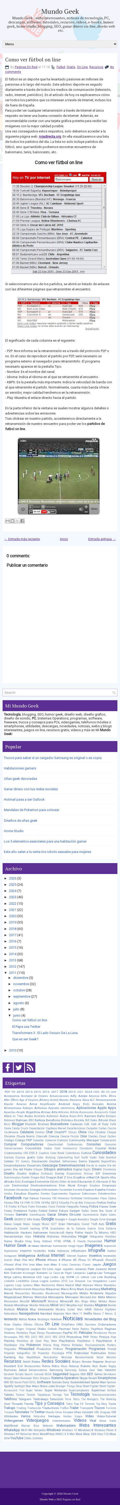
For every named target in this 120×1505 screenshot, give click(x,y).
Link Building (106, 1277)
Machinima (48, 1285)
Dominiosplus (12, 1177)
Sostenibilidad (80, 1382)
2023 (12, 897)
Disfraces (47, 1173)
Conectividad (55, 1144)
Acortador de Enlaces (34, 1096)
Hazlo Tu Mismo (97, 1232)
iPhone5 (98, 1260)
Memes (28, 1297)
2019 (12, 922)
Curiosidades (104, 1152)
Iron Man (36, 1264)
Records (111, 1357)
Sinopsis (45, 1378)
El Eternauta (100, 1181)
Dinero (97, 1169)
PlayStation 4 (106, 1341)
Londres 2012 (59, 1281)
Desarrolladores (15, 1165)
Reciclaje (66, 1357)
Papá (32, 1333)
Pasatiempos (54, 1333)
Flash (23, 1206)
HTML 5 (69, 1241)
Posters (111, 1345)
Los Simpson (77, 1281)
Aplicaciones (86, 1108)
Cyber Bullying (46, 1157)
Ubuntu (49, 1412)
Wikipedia (40, 1430)
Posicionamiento (95, 1345)
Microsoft (38, 1301)
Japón (96, 1264)
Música (22, 1309)
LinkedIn (9, 1281)
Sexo (16, 1378)
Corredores (86, 1148)
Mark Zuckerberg (88, 1289)
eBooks (9, 1181)
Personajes (10, 1337)
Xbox (79, 1434)
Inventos (95, 1256)
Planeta (9, 1341)
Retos (46, 1366)
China (82, 1132)
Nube (7, 1324)
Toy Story (101, 1404)
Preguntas (10, 1349)
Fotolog (84, 1206)
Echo (18, 1181)
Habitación (11, 1232)
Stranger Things (65, 1386)
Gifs (29, 1219)
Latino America (24, 1277)
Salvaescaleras (38, 1370)
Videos (80, 1420)
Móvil (54, 1305)
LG (77, 1277)
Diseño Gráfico (28, 1173)
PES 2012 (31, 1337)
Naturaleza (11, 1313)
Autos (64, 1116)
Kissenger (29, 1273)
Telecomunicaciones (104, 1394)
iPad (17, 1260)
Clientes (93, 1136)
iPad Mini (28, 1260)
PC (76, 1333)
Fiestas (8, 1202)
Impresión (110, 1246)
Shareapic (26, 1378)
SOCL (32, 1382)
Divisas (88, 1173)
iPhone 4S (69, 1260)
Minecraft (66, 1301)
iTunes (86, 1264)
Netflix (88, 1313)
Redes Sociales (56, 1361)
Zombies (37, 1438)
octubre (19, 990)
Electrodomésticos (44, 1185)
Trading (21, 1408)
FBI (54, 1198)
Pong (56, 1345)
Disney (59, 1173)
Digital (77, 1169)
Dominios (109, 1173)
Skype (83, 1378)
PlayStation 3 (85, 1341)
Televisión (56, 1399)
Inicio (64, 539)
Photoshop (74, 1337)
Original (31, 1329)
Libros (85, 1277)
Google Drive (97, 1219)
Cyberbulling (65, 1157)
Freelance (20, 1211)
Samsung (56, 1370)
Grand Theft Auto (93, 1224)
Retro (55, 1366)
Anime (111, 1104)
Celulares (27, 1132)
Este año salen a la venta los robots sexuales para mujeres (47, 852)
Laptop (91, 1273)
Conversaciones (13, 1148)
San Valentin (106, 1370)
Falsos (34, 1198)
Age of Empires (28, 1100)
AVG (80, 1116)
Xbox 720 (103, 1434)
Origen (20, 1329)
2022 (12, 903)
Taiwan (20, 1394)
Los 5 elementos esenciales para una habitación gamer (45, 841)
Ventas (67, 1416)
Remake (86, 1361)
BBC (31, 1120)
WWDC (59, 1434)
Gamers (22, 1214)
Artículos (63, 1112)
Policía (47, 1345)
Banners (90, 1116)
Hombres (110, 1236)
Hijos (28, 1236)
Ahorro (44, 1100)
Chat (49, 1132)
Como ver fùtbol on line (33, 59)
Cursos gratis (25, 1157)
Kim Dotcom (13, 1273)
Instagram (10, 1256)
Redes (36, 1361)
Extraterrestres (107, 1193)
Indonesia (63, 1251)
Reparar (98, 1361)
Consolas (93, 1144)
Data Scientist (107, 1157)
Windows (53, 1430)
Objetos (17, 1324)
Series (98, 1374)
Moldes (102, 1301)
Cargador (92, 1128)
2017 (12, 935)
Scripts (19, 1374)
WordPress (47, 1434)
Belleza (40, 1120)
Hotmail (47, 1241)
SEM (83, 1374)
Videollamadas (61, 1421)
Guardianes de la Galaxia (67, 1228)
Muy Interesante (42, 1309)
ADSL (104, 1096)
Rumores (10, 1370)
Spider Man (98, 1382)
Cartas (102, 1128)
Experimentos (59, 1193)
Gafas (85, 1211)
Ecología (28, 1181)
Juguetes (68, 1269)
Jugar (57, 1269)
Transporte (86, 1408)
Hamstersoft (56, 1232)
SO (12, 1382)
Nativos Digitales (105, 1309)
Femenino (63, 1198)
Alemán (64, 1100)
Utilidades (11, 1416)
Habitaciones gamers (20, 768)
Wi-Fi (24, 1430)
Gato (103, 1214)
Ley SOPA (67, 1277)
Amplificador (48, 1104)
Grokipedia (10, 1228)
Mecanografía (69, 1293)
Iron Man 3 (52, 1264)
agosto (18, 1003)
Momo (112, 1301)
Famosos (45, 1198)
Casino (112, 1128)
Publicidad (81, 1353)
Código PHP (23, 1140)
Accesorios (11, 1096)
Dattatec (9, 1161)
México (111, 1297)
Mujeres (101, 1305)
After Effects (11, 1100)
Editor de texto (68, 1181)
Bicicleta (79, 1120)
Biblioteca (67, 1120)
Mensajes (71, 1297)
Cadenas (76, 1124)
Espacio (88, 1189)
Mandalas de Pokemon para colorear (31, 810)
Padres (85, 1329)
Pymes (112, 1353)
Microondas (11, 1301)
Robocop (74, 1366)
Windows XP (11, 1434)
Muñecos (9, 1309)
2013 (12, 960)
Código (9, 1140)
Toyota (112, 1404)
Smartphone (107, 1378)
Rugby (112, 1366)
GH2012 (20, 1219)
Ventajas (54, 1416)
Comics (62, 1140)
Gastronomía (90, 1214)
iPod (18, 1264)
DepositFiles (108, 1161)
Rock (95, 1366)
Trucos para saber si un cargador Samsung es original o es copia (53, 758)
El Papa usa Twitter (26, 1027)
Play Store (50, 1341)
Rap (21, 1357)
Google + (61, 1219)
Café (86, 1124)
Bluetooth (30, 1124)
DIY (98, 1173)
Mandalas (110, 1285)
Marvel (8, 1293)
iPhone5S (110, 1260)
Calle (113, 1124)
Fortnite (60, 1206)
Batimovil (9, 1120)
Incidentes (40, 1251)
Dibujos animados (58, 1169)
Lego (46, 1277)
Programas (97, 1349)
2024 (12, 891)
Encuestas (22, 1189)
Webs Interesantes (97, 1425)
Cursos (9, 1157)
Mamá (98, 1285)
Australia (39, 1116)
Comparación (108, 1140)
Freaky (8, 1211)
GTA (45, 1228)
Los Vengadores (97, 1281)
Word (35, 1434)
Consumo (110, 1144)
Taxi (66, 1394)
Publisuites (98, 1353)
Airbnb (54, 1100)
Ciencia (54, 1136)
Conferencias (75, 1144)
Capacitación (37, 1128)
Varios (25, 1416)
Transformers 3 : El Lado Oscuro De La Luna (45, 1033)
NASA (88, 1309)
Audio (28, 1116)
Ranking (10, 1357)
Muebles (89, 1305)
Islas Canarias (71, 1264)
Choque (111, 1132)
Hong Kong (32, 1241)
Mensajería (56, 1297)
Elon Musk (67, 1185)
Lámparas (79, 1273)
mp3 (80, 1305)
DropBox (79, 1177)
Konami (42, 1273)
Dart (76, 1157)
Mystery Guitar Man (69, 1309)
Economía (42, 1181)
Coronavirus (70, 1148)
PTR (69, 1353)
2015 (12, 947)
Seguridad (60, 1374)
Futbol (61, 67)
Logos (44, 1281)
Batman (22, 1120)
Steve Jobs (47, 1386)
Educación (84, 1181)
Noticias (73, 1318)
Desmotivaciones (72, 1165)
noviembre (21, 984)
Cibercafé (41, 1136)
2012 (12, 966)
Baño (101, 1116)
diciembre (20, 978)
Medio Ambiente (91, 1293)
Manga (8, 1289)
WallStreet (11, 1425)
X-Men (71, 1434)
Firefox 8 (14, 1206)
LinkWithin (22, 1281)
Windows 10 (69, 1430)
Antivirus (40, 1108)
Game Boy (97, 1211)
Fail (25, 1198)
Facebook (13, 1198)
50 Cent (111, 1092)
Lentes (54, 1277)
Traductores (50, 1408)
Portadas (77, 1345)
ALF (92, 1100)
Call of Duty (100, 1124)
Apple (101, 1108)
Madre (60, 1285)
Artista (74, 1112)
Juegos (109, 1264)
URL (96, 1412)
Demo (83, 1161)
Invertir (8, 1260)
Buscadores (59, 1124)
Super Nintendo (56, 1390)
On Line (82, 67)
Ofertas (27, 1324)
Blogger (18, 1124)
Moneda (9, 1305)
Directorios (109, 1169)
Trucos (99, 1408)
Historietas (68, 1236)
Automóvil (52, 1116)
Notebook (56, 1319)
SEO (90, 1374)
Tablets (9, 1394)
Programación (75, 1349)
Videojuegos (37, 1420)
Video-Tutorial (106, 1416)
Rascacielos (50, 1357)
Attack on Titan (13, 1116)
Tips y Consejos (49, 1403)
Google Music (40, 1224)
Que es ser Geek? (25, 1039)
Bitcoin (103, 1120)
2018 (12, 929)
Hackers (26, 1232)
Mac (37, 1285)
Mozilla (71, 1305)
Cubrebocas (72, 1153)
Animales (98, 1104)
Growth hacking (29, 1228)
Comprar (10, 1144)
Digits (87, 1169)
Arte (54, 1112)
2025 (12, 885)
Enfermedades (50, 1189)
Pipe (113, 1337)
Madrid (69, 1285)
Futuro (63, 1211)
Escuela (78, 1189)
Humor (110, 1241)
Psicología (58, 1353)
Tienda (29, 1404)
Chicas (72, 1132)
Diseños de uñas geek (20, 820)
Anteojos (28, 1108)
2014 (12, 954)
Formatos (41, 1206)
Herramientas (13, 1236)
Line (93, 1277)
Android (64, 1104)
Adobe (82, 1096)
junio (17, 1015)
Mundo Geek (60, 11)
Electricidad (20, 1185)
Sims (36, 1378)
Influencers (78, 1251)
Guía (101, 1228)
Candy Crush (20, 1128)
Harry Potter (74, 1232)
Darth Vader (89, 1157)
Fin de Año (76, 1202)
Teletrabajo (40, 1399)
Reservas (110, 1361)
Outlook (52, 1329)
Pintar (94, 1337)
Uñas (77, 1412)
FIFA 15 (29, 1202)
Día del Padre (22, 1169)
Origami (9, 1329)
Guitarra (111, 1228)
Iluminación (60, 1246)
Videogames (13, 1421)
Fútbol (53, 1211)
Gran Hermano (69, 1224)
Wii (30, 1430)
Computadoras (32, 1144)
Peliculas (85, 1333)
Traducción (34, 1408)
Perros (112, 1333)
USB (113, 1412)
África (112, 1096)
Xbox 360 (89, 1434)
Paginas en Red (71, 1499)
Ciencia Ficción (69, 1136)
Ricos (64, 1366)
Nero (68, 1313)
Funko (33, 1211)
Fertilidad (76, 1198)
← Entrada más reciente (22, 539)
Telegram (24, 1399)
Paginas (110, 1329)
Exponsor (75, 1193)
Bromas (43, 1124)
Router (103, 1366)
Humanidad (95, 1241)
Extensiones (89, 1193)
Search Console (34, 1374)
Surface (111, 1390)
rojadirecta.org (50, 136)
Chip (91, 1132)
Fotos (93, 1206)
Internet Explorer (77, 1256)
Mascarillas (22, 1293)
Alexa (85, 1100)
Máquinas (53, 1289)
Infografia (96, 1250)
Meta (101, 1297)
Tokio (69, 1404)
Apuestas (10, 1112)
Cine (83, 1136)
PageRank (97, 1329)
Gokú (36, 1219)
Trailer (74, 1408)
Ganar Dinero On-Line (64, 1214)
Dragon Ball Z (56, 1177)
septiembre (21, 996)
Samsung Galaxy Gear (80, 1370)
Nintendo (11, 1319)
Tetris (76, 1399)
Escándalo (65, 1189)
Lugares (9, 1285)
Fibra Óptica (108, 1198)
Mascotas (38, 1293)
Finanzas (90, 1202)
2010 (12, 1050)
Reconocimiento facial (89, 1357)
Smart (92, 1378)
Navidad (46, 1313)
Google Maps (21, 1224)
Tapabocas (44, 1394)
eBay (113, 1177)
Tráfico (64, 1408)
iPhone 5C (84, 1260)
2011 (12, 973)
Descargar (50, 1165)
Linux (34, 1281)
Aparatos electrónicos (61, 1108)
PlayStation (67, 1341)
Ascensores (86, 1112)
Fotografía (72, 1206)
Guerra (91, 1228)
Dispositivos (74, 1173)
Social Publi (22, 1382)
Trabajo (9, 1408)
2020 (12, 916)
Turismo (111, 1408)
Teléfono (10, 1399)
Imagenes (94, 1245)
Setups (8, 1378)
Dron (69, 1177)
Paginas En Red (26, 67)
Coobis (48, 1148)
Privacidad (26, 1349)
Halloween (40, 1232)
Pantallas (22, 1333)
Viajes (78, 1416)
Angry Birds (81, 1104)
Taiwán (30, 1394)
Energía (35, 1189)
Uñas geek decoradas (20, 779)
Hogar (83, 1236)
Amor (33, 1104)
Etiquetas (33, 1193)
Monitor (33, 1305)
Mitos (93, 1301)
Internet (58, 1255)
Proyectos (43, 1353)
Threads (17, 1404)
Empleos (95, 1185)
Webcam (48, 1425)
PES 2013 (45, 1337)
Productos (44, 1349)
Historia (39, 1236)
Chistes (100, 1132)
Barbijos (111, 1116)
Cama (7, 1128)
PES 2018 (59, 1337)
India (51, 1251)
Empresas (109, 1185)
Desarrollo (34, 1165)
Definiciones (69, 1161)
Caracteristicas (76, 1128)
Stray (79, 1386)
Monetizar (21, 1305)
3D (103, 1092)
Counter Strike (105, 1148)
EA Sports (102, 1177)
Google (47, 1219)
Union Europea (64, 1412)
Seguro (74, 1374)
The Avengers (89, 1399)
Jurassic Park (84, 1269)
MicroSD (25, 1301)
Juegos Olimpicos (16, 1269)
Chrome (9, 1136)
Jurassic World (105, 1269)
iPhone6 (9, 1264)
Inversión (109, 1256)
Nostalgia (43, 1319)
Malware (88, 1285)
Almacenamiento (106, 1100)
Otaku (41, 1329)
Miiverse (53, 1301)
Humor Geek (15, 1245)
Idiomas (46, 1246)
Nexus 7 (98, 1313)
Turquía (9, 1412)
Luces (112, 1281)
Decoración (40, 1161)
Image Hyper (76, 1246)
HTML (58, 1241)
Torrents (90, 1404)
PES (21, 1337)
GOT (54, 1224)
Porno (66, 1345)
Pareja (41, 1333)
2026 (12, 878)
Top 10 (79, 1404)
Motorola (44, 1305)
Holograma (96, 1236)
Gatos (112, 1214)
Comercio (50, 1140)
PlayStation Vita (14, 1345)
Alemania (75, 1100)
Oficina (38, 1324)
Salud (23, 1370)
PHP (86, 1337)
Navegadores (29, 1313)
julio (16, 1009)
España (100, 1189)
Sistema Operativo (65, 1378)
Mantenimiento (22, 1289)
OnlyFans (68, 1324)
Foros (52, 1206)
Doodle (26, 1177)
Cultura (86, 1153)
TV (32, 1412)
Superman (98, 1390)
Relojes (76, 1361)
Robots (85, 1366)
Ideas (35, 1246)
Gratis (71, 67)
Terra (68, 1399)
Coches (111, 1136)
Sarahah (9, 1374)
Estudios (20, 1193)
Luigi (18, 1285)
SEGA (48, 1374)
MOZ (62, 1305)
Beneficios (53, 1120)
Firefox (101, 1202)
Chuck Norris (25, 1136)
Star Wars (32, 1386)
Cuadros (44, 1153)
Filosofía (64, 1202)
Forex (31, 1206)
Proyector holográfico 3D (20, 1353)
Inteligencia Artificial (33, 1256)
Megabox (110, 1293)
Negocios (58, 1313)
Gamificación (37, 1214)
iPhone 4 (53, 1260)
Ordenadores (107, 1324)
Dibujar (38, 1169)
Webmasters (66, 1425)
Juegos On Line (41, 1269)
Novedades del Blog (100, 1319)
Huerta (81, 1241)
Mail (78, 1285)
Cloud (102, 1136)
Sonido (57, 1382)
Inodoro (111, 1251)
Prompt (112, 1349)
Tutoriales (22, 1412)
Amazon (21, 1104)
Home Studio (14, 831)
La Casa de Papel (60, 1273)
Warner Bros (30, 1425)
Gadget (75, 1211)
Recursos (96, 67)
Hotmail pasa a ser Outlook (24, 799)
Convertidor (33, 1148)
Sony (65, 1382)
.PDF (7, 1092)
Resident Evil (13, 1366)
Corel (57, 1148)
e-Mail (90, 1177)
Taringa (57, 1394)
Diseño (9, 1173)
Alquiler (9, 1104)
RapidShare (33, 1357)
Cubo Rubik (57, 1153)
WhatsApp (12, 1430)
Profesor (58, 1349)
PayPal (67, 1333)
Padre (75, 1329)
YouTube (16, 1438)
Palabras (9, 1333)
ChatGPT (60, 1132)
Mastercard (52, 1293)
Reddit (26, 1361)
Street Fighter (91, 1386)
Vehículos (39, 1416)
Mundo (112, 1305)
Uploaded (87, 1412)
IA (29, 1246)
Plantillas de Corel (29, 1341)
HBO (113, 1232)
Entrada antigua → (102, 539)
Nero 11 (77, 1313)
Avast (72, 1116)
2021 (12, 910)
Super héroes (34, 1390)
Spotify (9, 1386)
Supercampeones (79, 1390)
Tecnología (80, 1394)
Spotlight (19, 1386)
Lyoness (28, 1285)
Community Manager (84, 1140)
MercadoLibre (88, 1297)
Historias (53, 1236)
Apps (112, 1108)
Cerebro (39, 1132)
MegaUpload (13, 1297)
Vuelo (112, 1421)
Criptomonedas (13, 1153)
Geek (8, 1219)
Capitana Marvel (56, 1128)
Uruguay (105, 1412)
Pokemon (33, 1345)
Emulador (10, 1189)
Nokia (32, 1319)
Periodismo (100, 1333)
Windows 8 (86, 1430)
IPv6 (25, 1264)
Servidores (110, 1374)
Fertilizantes (91, 1198)
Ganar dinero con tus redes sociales (31, 789)
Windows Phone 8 (105, 1430)
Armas (45, 1112)
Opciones (90, 1324)
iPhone (41, 1260)
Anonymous (12, 1108)
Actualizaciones (59, 1096)
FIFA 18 (39, 1202)
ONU (79, 1324)
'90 (13, 1092)
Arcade (20, 1112)
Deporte (94, 1161)
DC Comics (23, 1161)
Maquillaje (38, 1289)
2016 (12, 941)
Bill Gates (91, 1120)
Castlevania (11, 1132)
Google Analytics (79, 1219)
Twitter (40, 1412)
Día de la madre (96, 1165)
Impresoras (11, 1251)
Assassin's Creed (105, 1112)
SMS (6, 1382)
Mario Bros (68, 1289)
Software (44, 1382)
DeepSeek (55, 1161)
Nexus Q (110, 1313)
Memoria (41, 1297)
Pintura (104, 1337)
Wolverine (26, 1434)
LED (39, 1277)
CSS (25, 1153)
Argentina (33, 1112)
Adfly (73, 1096)
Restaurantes (32, 1366)
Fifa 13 (18, 1202)
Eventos (45, 1193)
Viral (93, 1421)
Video (89, 1416)
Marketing (108, 1289)
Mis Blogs (81, 1301)
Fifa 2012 (51, 1202)
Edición (54, 1181)
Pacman (64, 1329)
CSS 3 (33, 1153)
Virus (102, 1421)
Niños (23, 1319)
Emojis (82, 1185)
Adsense (94, 1096)
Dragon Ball (38, 1177)
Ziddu (27, 1438)
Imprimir (26, 1251)
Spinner (111, 1382)
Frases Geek (107, 1206)
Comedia (38, 1140)
